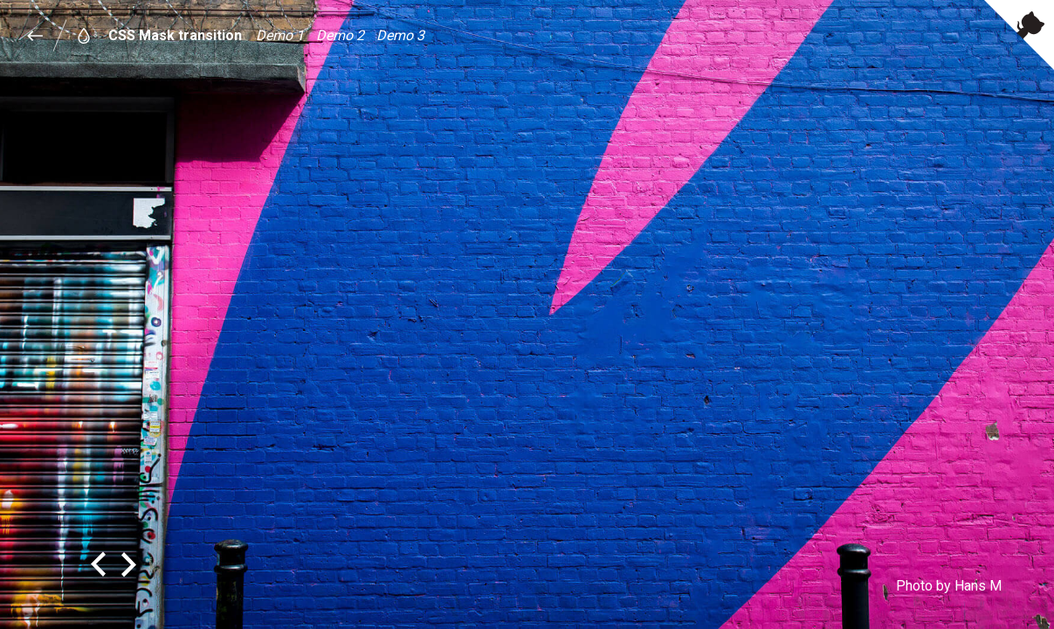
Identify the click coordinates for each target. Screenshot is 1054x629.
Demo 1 (280, 35)
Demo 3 (400, 35)
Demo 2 (340, 35)
